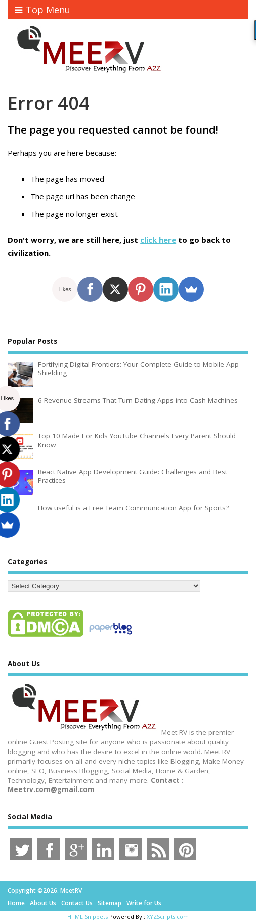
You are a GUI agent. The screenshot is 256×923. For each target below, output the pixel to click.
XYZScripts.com (168, 916)
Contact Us (77, 903)
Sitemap (109, 903)
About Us (43, 903)
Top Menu (42, 10)
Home (16, 903)
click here (158, 240)
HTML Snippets (87, 916)
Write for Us (143, 903)
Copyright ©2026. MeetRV (45, 890)
